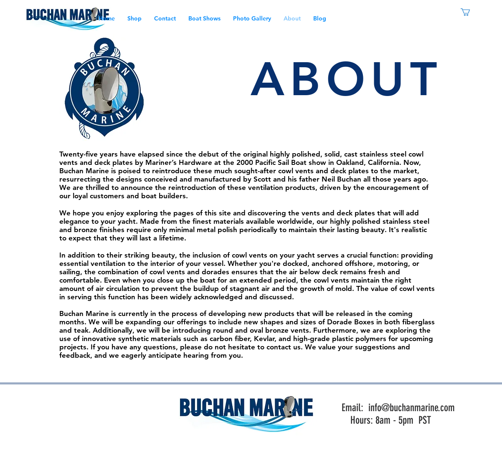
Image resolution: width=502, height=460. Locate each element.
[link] (470, 12)
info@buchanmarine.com (411, 408)
